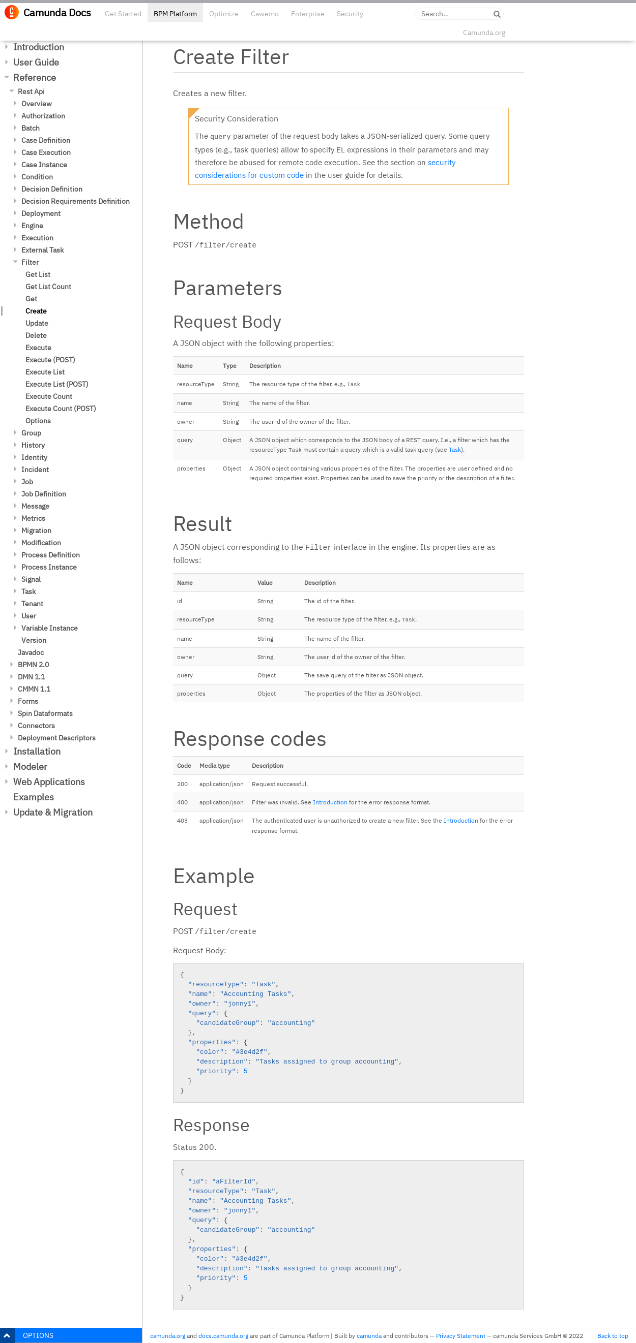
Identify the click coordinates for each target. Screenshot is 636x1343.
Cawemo (265, 13)
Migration (36, 530)
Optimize (224, 13)
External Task (42, 250)
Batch (30, 128)
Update (36, 323)
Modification (41, 542)
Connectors (36, 725)
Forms (28, 701)
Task (28, 591)
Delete (36, 335)
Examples (33, 797)
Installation (37, 751)
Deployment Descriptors (57, 737)
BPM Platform (175, 13)
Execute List (45, 372)
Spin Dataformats (45, 713)
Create (36, 311)
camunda (369, 1335)
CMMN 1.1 (34, 689)
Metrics (33, 518)
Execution (37, 237)
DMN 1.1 (31, 676)
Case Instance (44, 164)
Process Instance (49, 567)
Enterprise (308, 13)
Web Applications (49, 782)
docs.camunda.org (223, 1335)
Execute (38, 347)
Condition (37, 176)
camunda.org (167, 1335)
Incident (35, 469)
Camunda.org (484, 32)
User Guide (36, 62)
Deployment (41, 213)
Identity (34, 457)
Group (31, 433)
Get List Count (48, 286)
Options (38, 420)
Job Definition (43, 493)
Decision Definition (51, 189)
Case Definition (45, 140)
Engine (32, 225)
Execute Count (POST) (60, 408)
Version (33, 640)
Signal (31, 579)
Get (31, 298)
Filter (30, 262)
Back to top (612, 1335)
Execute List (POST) (57, 384)
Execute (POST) (50, 359)
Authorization (43, 115)
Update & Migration (53, 812)
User (28, 615)
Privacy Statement (460, 1335)
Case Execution (46, 152)
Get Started (123, 13)
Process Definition (50, 554)
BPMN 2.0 (33, 664)
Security (350, 13)
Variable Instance (49, 628)
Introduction (38, 47)
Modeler (30, 766)
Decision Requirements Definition (75, 201)
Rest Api (31, 91)
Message (35, 506)
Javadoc (31, 652)
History (33, 445)
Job (27, 481)
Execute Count (48, 396)
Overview (36, 103)
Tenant (32, 603)
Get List (37, 274)
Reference (34, 77)
